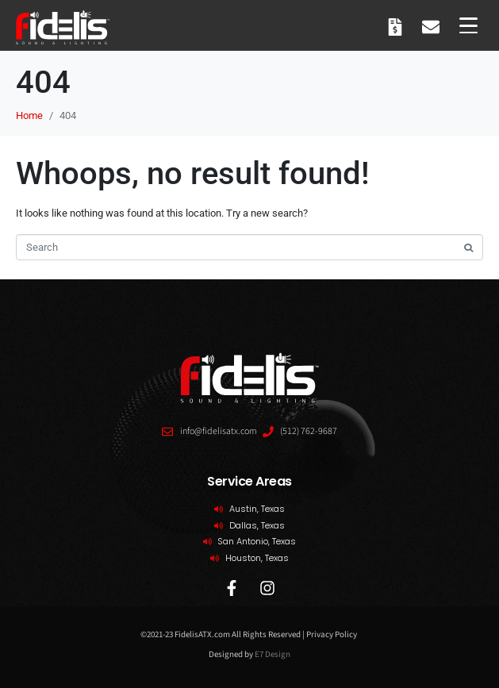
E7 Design (272, 654)
